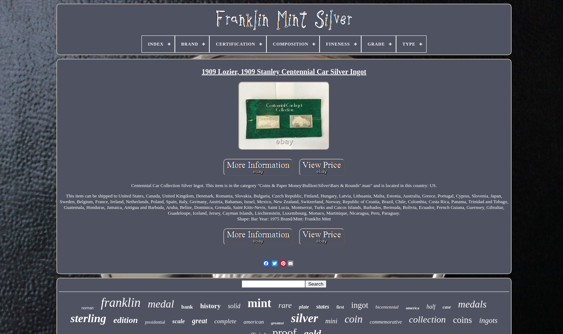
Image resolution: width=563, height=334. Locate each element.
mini (331, 321)
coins (462, 320)
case (447, 307)
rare (285, 305)
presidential (155, 322)
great (199, 321)
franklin (121, 303)
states (322, 307)
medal (161, 304)
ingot (359, 305)
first (340, 307)
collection (427, 319)
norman (88, 308)
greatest (277, 323)
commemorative (386, 322)
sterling (88, 318)
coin (354, 319)
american (253, 322)
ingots (488, 320)
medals (472, 304)
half (431, 307)
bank (187, 307)
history (210, 306)
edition (125, 320)
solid (234, 306)
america (412, 308)
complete (225, 321)
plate (304, 307)
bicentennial (387, 307)
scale (178, 321)
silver (304, 318)
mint (259, 303)
